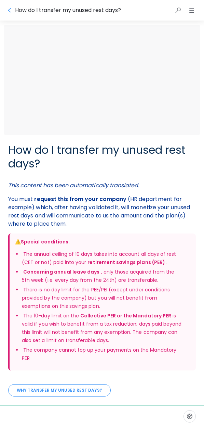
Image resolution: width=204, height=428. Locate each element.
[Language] (189, 416)
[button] (178, 10)
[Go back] (9, 10)
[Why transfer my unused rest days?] (59, 390)
